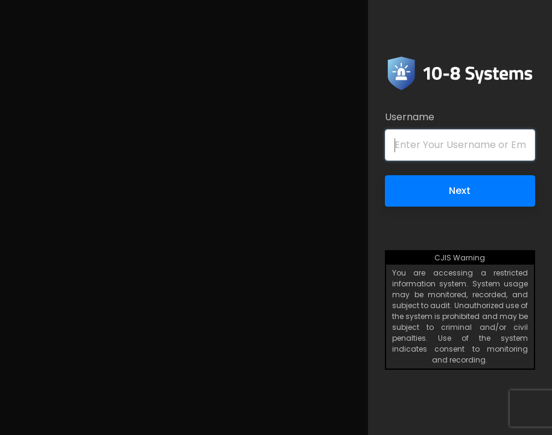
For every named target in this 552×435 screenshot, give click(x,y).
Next (460, 191)
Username (409, 117)
